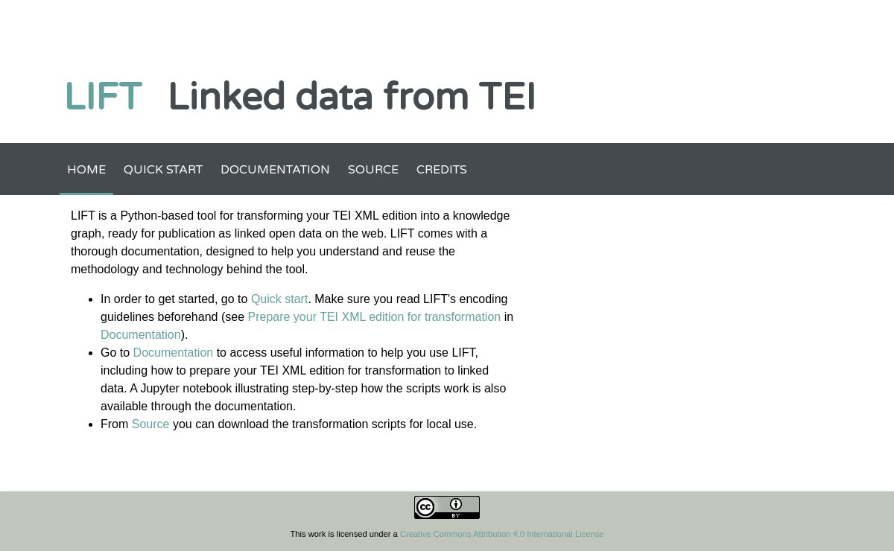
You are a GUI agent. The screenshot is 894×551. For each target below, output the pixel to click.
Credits (441, 169)
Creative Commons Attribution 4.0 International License (502, 533)
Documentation (275, 169)
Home (86, 169)
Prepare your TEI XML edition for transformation (374, 316)
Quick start (163, 169)
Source (373, 169)
